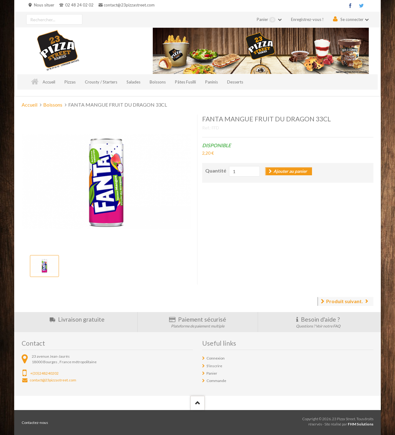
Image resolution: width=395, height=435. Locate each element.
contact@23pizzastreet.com (129, 4)
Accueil (49, 81)
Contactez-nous (35, 422)
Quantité (215, 170)
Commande (216, 380)
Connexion (215, 358)
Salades (133, 81)
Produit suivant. (344, 301)
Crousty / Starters (101, 81)
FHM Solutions (360, 424)
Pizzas (70, 81)
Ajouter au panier (290, 171)
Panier (266, 19)
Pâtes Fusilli (185, 81)
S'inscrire (214, 366)
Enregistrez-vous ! (307, 19)
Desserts (235, 81)
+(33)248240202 (44, 373)
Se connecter (352, 19)
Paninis (211, 81)
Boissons (158, 81)
